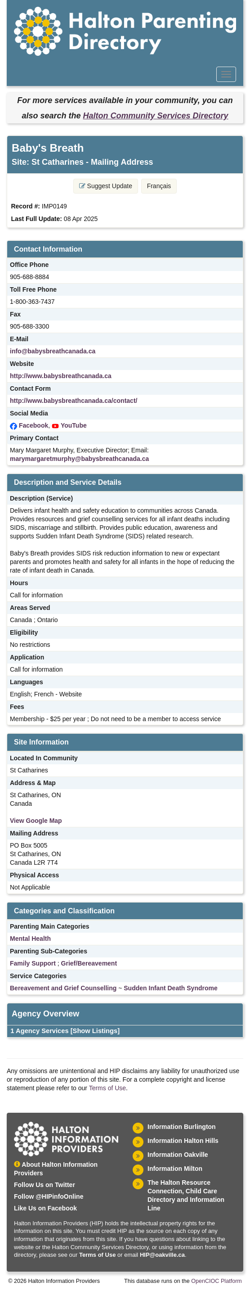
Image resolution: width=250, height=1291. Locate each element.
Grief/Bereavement (89, 963)
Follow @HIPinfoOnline (48, 1196)
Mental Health (30, 938)
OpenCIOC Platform (216, 1281)
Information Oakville (177, 1154)
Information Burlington (181, 1126)
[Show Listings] (95, 1030)
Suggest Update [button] (105, 186)
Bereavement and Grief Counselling (63, 988)
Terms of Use (107, 1088)
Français (159, 186)
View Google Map (36, 820)
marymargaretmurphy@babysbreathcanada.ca (79, 458)
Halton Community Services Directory (155, 115)
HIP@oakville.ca (162, 1254)
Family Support (33, 963)
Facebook (33, 425)
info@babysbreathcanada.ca (52, 351)
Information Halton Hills (183, 1140)
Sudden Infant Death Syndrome (170, 988)
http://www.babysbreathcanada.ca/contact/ (73, 400)
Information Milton (174, 1168)
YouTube (74, 425)
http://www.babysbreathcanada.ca (61, 375)
